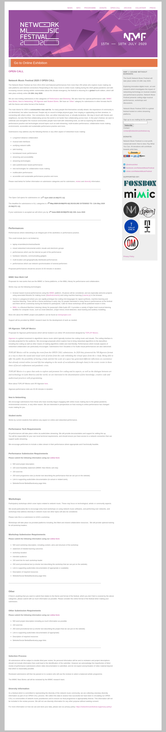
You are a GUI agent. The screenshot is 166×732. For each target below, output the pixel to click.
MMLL (15, 307)
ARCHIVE (128, 8)
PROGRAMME (90, 8)
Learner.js (86, 295)
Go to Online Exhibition (30, 63)
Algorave (12, 338)
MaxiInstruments (53, 295)
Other (72, 101)
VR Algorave (38, 101)
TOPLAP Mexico (91, 333)
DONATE (103, 8)
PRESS (152, 8)
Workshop (67, 99)
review (78, 181)
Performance (54, 99)
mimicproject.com (64, 315)
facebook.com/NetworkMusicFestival (140, 168)
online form (55, 458)
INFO (78, 8)
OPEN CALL (115, 8)
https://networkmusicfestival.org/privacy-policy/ (94, 707)
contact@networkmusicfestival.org (136, 131)
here (46, 384)
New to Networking (25, 101)
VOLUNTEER (140, 8)
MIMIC (51, 293)
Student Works (53, 101)
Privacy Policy (128, 256)
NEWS (69, 8)
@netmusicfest (132, 165)
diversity (88, 181)
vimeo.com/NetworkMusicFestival (139, 171)
